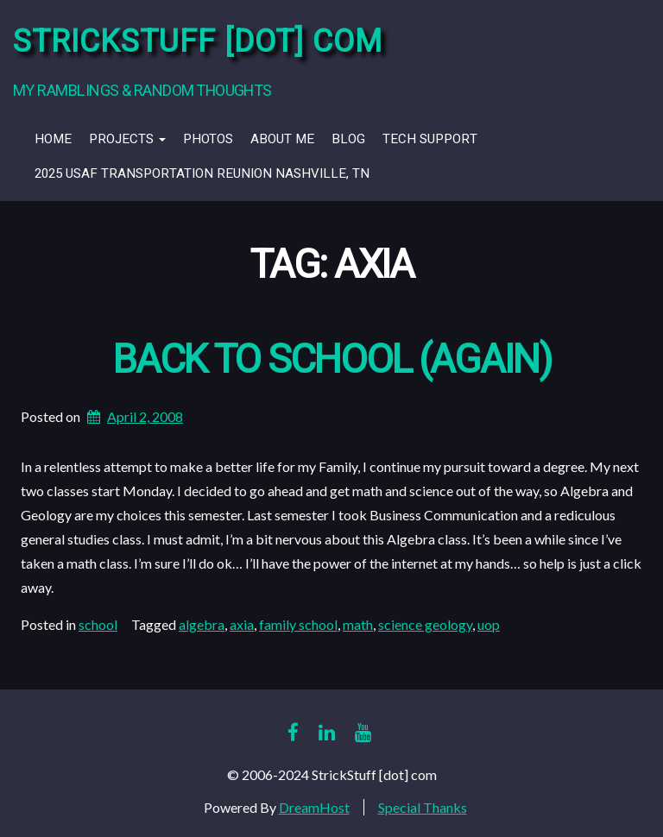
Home (53, 138)
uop (488, 624)
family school (298, 624)
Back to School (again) (331, 360)
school (98, 624)
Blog (348, 138)
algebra (201, 624)
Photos (208, 138)
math (358, 624)
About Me (282, 138)
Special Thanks (422, 807)
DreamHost (314, 807)
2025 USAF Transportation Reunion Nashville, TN (202, 173)
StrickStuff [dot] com (197, 42)
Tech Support (429, 138)
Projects (127, 138)
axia (242, 624)
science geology (425, 624)
